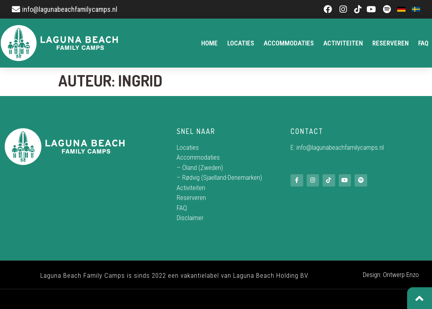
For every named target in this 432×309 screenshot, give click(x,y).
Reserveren (390, 43)
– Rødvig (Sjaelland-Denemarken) (219, 177)
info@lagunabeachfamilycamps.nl (340, 147)
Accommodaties (289, 43)
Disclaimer (190, 218)
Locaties (240, 43)
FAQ (423, 43)
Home (209, 43)
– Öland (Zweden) (200, 167)
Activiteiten (343, 43)
